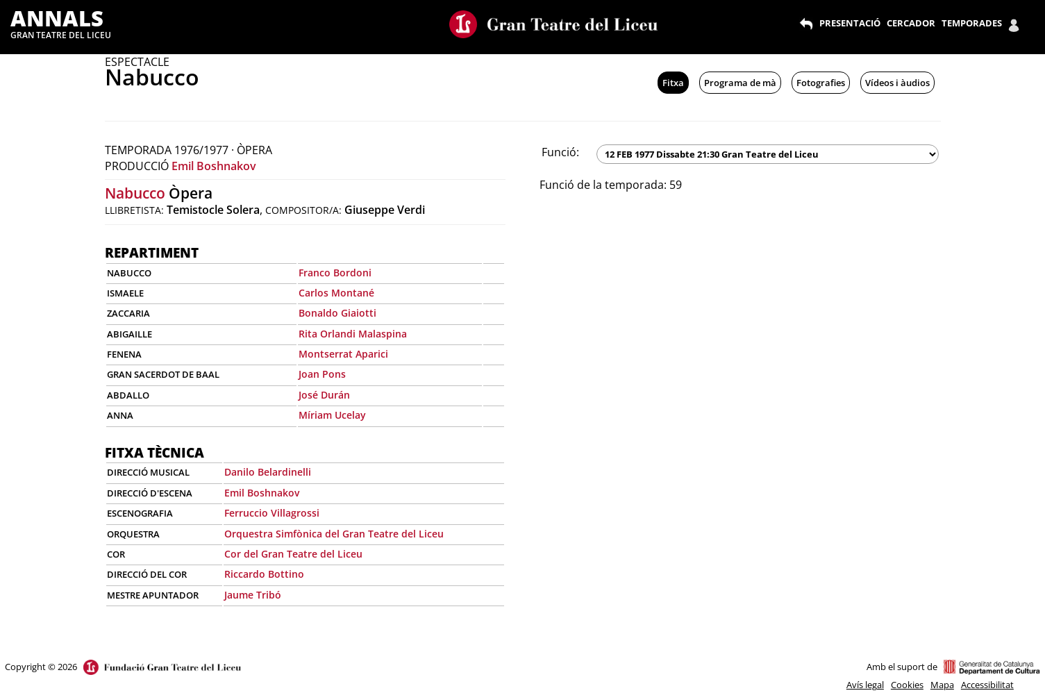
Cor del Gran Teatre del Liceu (293, 553)
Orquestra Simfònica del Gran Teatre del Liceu (334, 533)
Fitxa (673, 82)
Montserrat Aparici (343, 353)
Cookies (907, 684)
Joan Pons (322, 374)
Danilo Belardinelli (267, 471)
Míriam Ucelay (332, 414)
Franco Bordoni (335, 272)
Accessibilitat (987, 684)
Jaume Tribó (252, 594)
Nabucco (135, 193)
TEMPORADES (972, 23)
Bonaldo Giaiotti (337, 312)
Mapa (942, 684)
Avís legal (865, 684)
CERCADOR (911, 23)
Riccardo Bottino (264, 574)
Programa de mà (740, 82)
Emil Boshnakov (214, 166)
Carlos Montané (336, 292)
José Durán (324, 394)
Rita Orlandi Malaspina (353, 333)
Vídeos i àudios (897, 82)
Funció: (560, 152)
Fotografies (820, 82)
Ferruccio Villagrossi (271, 512)
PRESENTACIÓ (849, 23)
